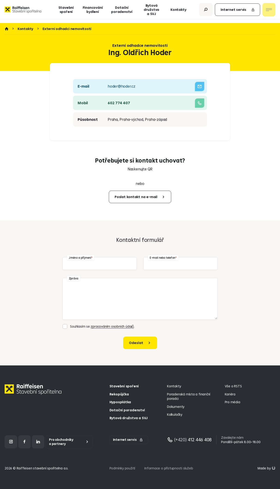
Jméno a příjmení (80, 257)
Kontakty (178, 11)
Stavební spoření (66, 11)
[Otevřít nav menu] (268, 11)
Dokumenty (175, 406)
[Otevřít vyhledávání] (206, 11)
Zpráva (73, 278)
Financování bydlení (93, 11)
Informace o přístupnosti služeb (168, 468)
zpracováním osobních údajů (112, 326)
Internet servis (238, 11)
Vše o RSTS (233, 386)
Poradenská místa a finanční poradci (188, 396)
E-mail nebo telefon (162, 257)
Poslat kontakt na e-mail (136, 197)
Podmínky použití (122, 468)
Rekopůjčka (119, 394)
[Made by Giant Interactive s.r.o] (266, 468)
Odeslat (136, 343)
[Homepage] (34, 393)
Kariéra (230, 394)
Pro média (232, 402)
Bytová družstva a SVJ (151, 11)
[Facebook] (24, 441)
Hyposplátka (120, 402)
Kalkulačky (174, 414)
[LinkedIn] (38, 441)
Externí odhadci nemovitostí (67, 29)
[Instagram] (11, 441)
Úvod (6, 29)
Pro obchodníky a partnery (61, 442)
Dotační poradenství (121, 11)
